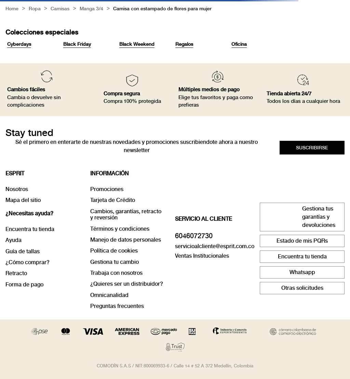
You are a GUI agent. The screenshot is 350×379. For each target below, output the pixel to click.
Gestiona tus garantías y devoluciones (318, 216)
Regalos (184, 44)
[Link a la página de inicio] (11, 9)
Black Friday (77, 44)
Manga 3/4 (91, 9)
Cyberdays (19, 44)
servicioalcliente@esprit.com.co (214, 246)
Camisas (60, 9)
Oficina (239, 44)
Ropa (35, 9)
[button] (312, 147)
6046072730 (194, 236)
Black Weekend (136, 44)
